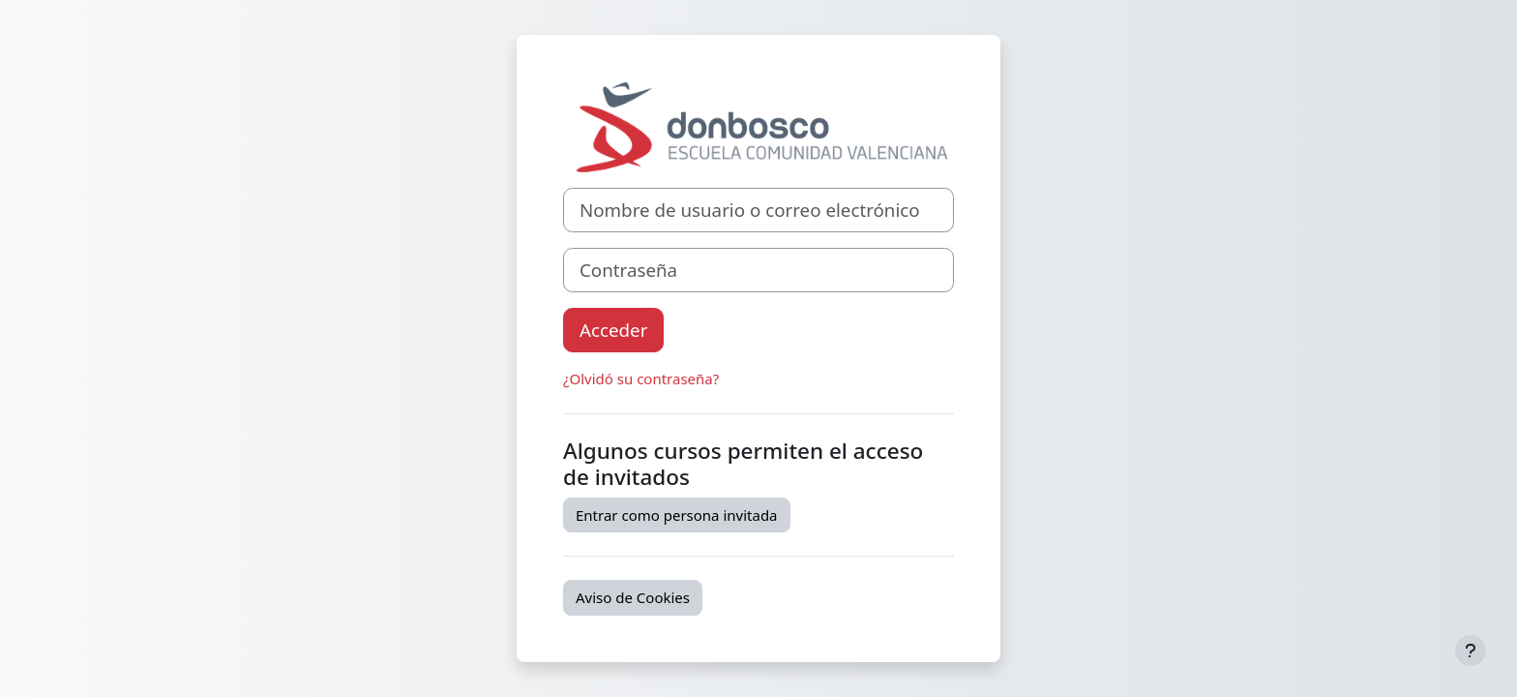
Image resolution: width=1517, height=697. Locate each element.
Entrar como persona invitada (677, 515)
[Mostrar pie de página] (1470, 650)
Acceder (613, 330)
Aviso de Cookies (633, 597)
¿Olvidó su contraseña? (641, 378)
